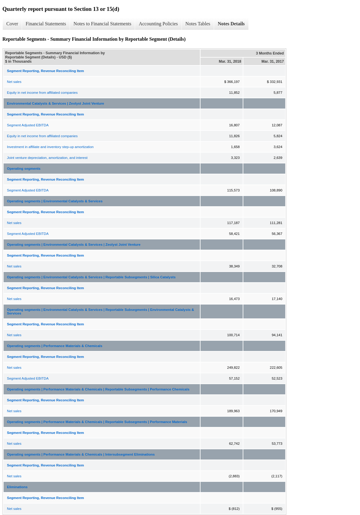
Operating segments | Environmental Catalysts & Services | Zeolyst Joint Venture (74, 244)
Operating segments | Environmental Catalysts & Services (55, 201)
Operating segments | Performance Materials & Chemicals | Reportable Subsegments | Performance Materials (97, 422)
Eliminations (17, 487)
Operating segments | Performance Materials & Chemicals (54, 346)
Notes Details (231, 23)
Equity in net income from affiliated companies (42, 92)
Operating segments (23, 168)
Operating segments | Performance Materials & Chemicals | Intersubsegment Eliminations (81, 454)
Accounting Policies (158, 23)
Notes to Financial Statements (102, 23)
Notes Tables (197, 23)
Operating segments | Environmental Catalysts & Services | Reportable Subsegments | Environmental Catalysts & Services (100, 311)
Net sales (14, 82)
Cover (12, 23)
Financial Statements (46, 23)
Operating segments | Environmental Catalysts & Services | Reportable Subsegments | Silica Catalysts (91, 277)
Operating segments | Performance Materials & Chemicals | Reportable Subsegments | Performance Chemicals (98, 389)
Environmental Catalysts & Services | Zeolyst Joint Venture (55, 103)
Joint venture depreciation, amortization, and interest (47, 158)
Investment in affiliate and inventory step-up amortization (50, 147)
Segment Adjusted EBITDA (28, 125)
